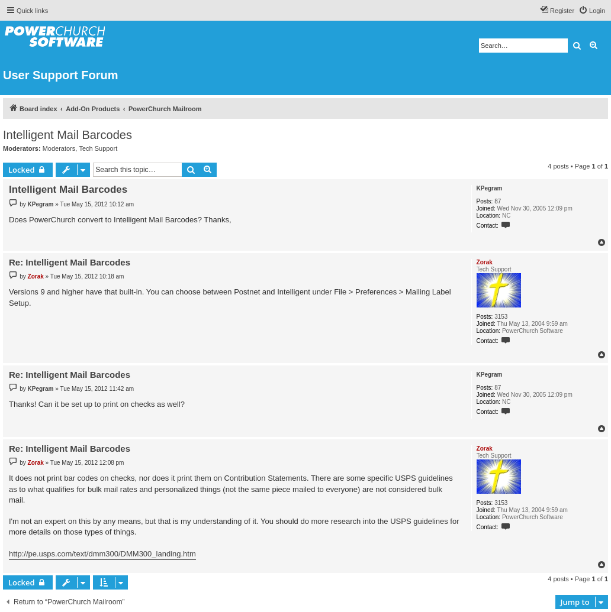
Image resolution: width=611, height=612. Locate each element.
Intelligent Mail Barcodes (67, 134)
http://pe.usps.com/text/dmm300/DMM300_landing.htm (102, 553)
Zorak (485, 262)
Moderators (59, 148)
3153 (500, 316)
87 (497, 201)
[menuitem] (591, 11)
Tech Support (98, 148)
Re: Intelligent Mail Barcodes (69, 262)
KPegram (490, 188)
